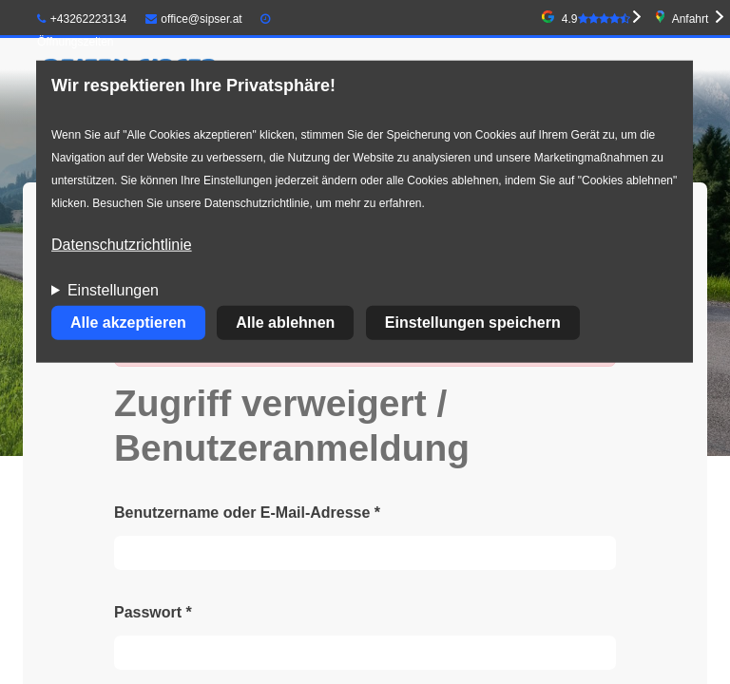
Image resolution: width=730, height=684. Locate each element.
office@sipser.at (193, 19)
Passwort (153, 612)
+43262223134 (81, 19)
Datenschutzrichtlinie (121, 245)
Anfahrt (690, 19)
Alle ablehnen (285, 322)
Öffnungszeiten (75, 41)
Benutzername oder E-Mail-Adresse (247, 512)
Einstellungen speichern (473, 322)
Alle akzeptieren (128, 322)
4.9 (596, 19)
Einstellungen (113, 290)
